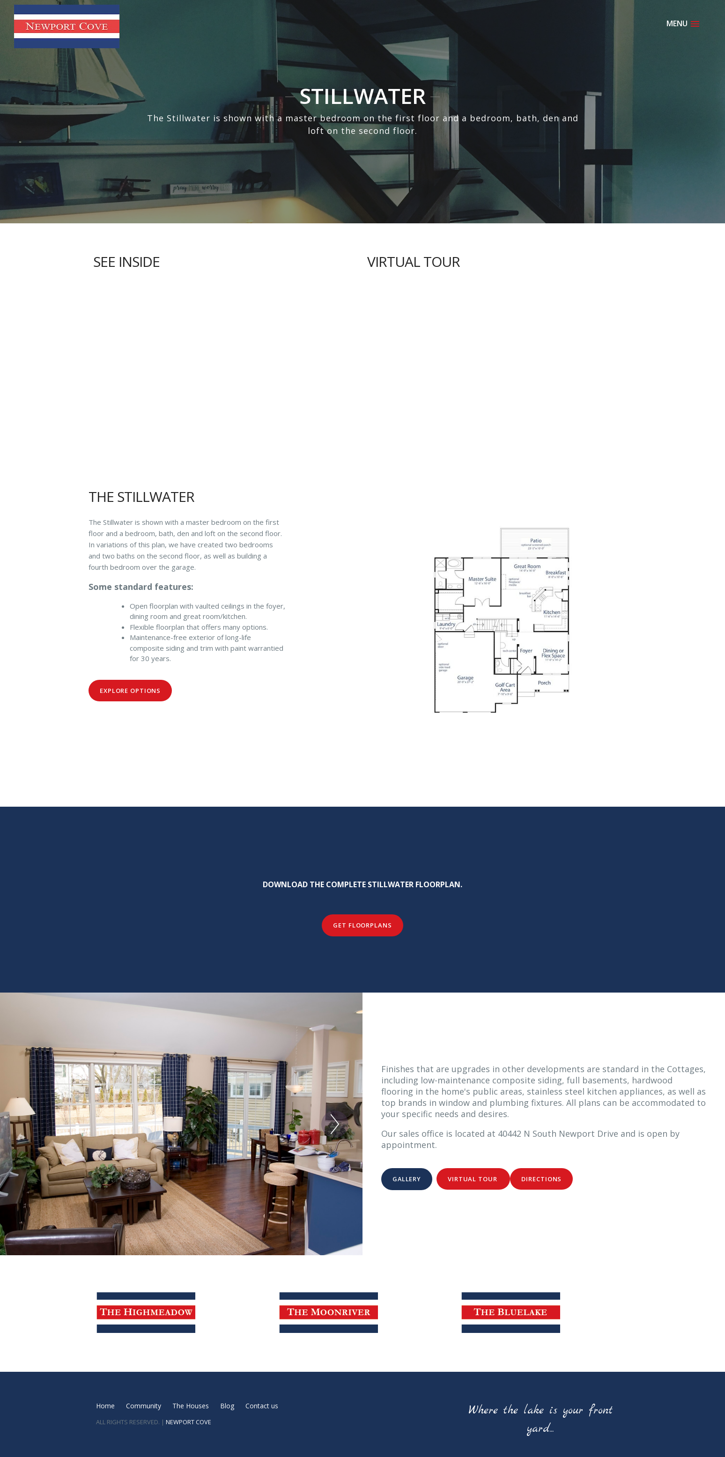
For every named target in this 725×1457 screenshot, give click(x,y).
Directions (541, 1179)
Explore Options (130, 690)
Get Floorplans (362, 925)
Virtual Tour (473, 1179)
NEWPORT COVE (188, 1422)
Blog (227, 1405)
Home (105, 1405)
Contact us (261, 1405)
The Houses (190, 1405)
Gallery (406, 1179)
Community (143, 1405)
